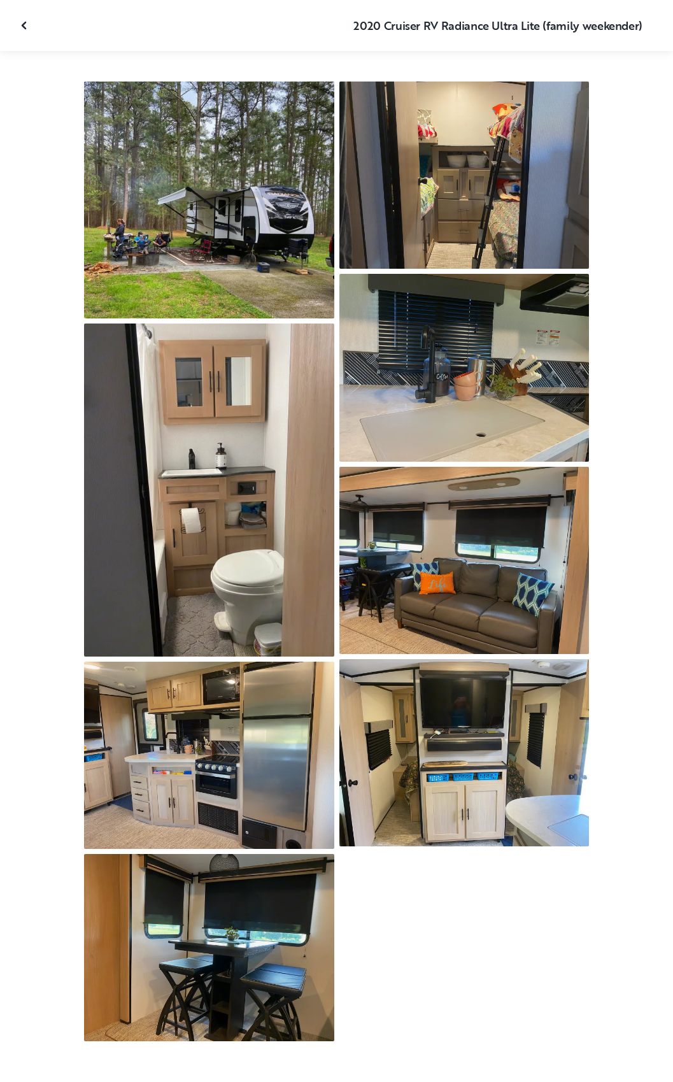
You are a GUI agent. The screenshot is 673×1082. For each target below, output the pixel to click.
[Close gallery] (25, 25)
